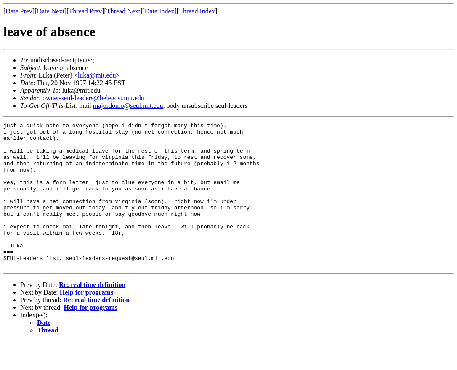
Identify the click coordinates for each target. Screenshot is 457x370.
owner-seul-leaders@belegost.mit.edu (93, 98)
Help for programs (86, 321)
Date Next (50, 11)
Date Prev (18, 11)
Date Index (160, 11)
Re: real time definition (92, 313)
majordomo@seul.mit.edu (128, 105)
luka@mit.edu (97, 75)
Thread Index (197, 11)
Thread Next (123, 11)
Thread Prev (85, 11)
